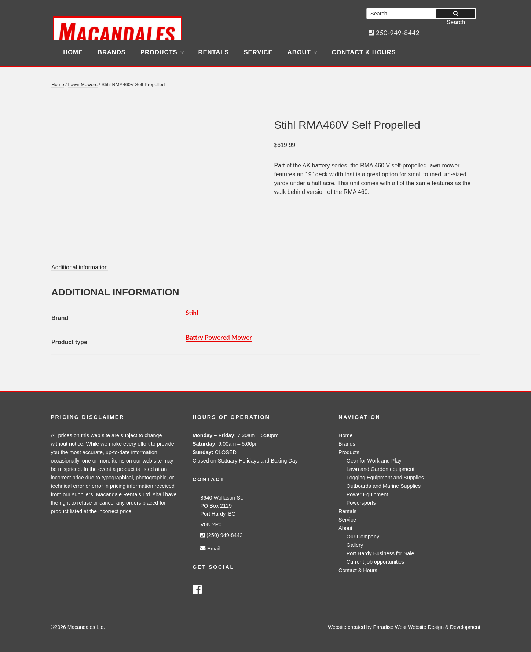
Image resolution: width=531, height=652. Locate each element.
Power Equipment (367, 494)
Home (73, 52)
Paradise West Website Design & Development (426, 627)
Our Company (363, 536)
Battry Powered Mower (219, 337)
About (303, 52)
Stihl (192, 313)
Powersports (361, 503)
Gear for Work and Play (374, 461)
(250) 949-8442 (221, 535)
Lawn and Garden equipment (381, 469)
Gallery (355, 545)
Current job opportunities (375, 562)
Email (210, 549)
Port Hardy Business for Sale (380, 553)
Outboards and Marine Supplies (384, 486)
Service (258, 52)
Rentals (213, 52)
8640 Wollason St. (221, 498)
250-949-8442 (394, 33)
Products (162, 52)
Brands (112, 52)
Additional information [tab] (79, 267)
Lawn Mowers (83, 84)
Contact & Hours (364, 52)
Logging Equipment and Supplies (385, 477)
